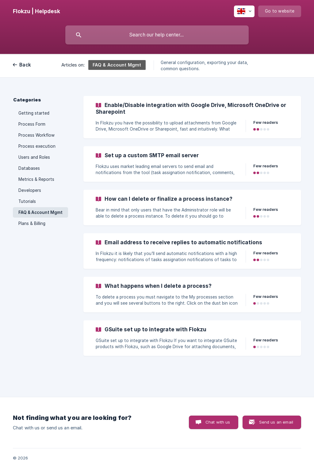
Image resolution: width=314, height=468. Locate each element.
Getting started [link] (33, 113)
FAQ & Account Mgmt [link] (40, 212)
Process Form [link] (31, 124)
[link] (192, 117)
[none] (36, 11)
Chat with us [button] (217, 422)
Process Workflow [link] (36, 135)
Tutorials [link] (27, 201)
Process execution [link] (37, 146)
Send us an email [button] (276, 422)
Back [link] (25, 65)
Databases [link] (29, 168)
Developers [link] (29, 190)
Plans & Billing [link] (31, 223)
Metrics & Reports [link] (36, 179)
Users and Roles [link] (34, 157)
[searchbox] (157, 34)
